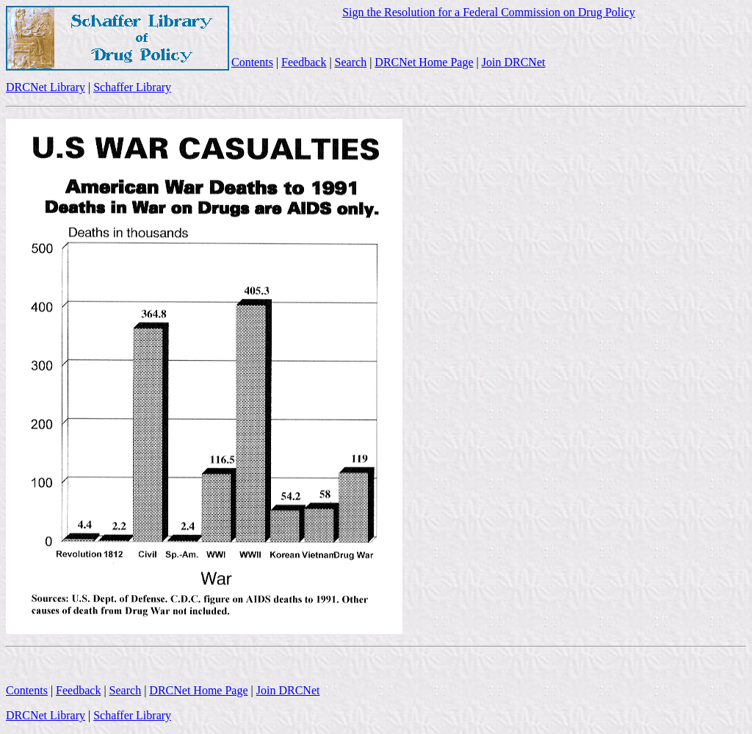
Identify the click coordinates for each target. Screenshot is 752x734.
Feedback (303, 62)
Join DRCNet (514, 62)
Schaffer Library (132, 87)
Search (351, 62)
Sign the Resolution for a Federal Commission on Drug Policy (488, 12)
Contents (252, 62)
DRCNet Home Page (424, 62)
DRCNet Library (45, 87)
